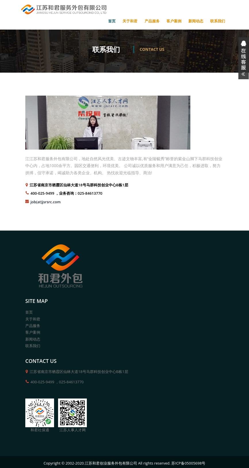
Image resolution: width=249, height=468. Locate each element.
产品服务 (152, 21)
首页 (112, 21)
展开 (242, 58)
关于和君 (129, 21)
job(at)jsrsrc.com (45, 201)
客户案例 (173, 21)
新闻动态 (195, 21)
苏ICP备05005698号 (188, 463)
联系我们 (217, 21)
